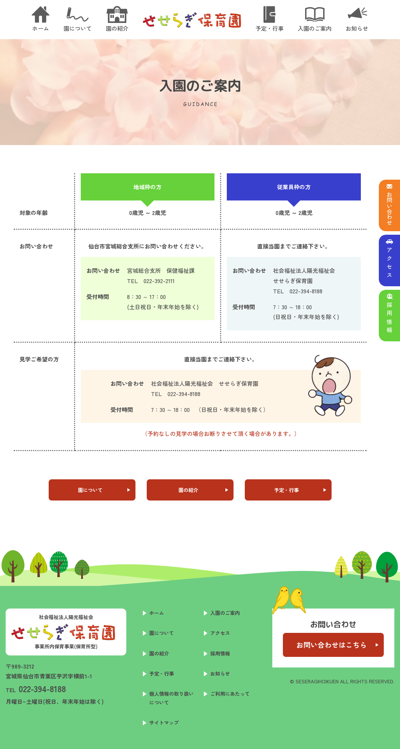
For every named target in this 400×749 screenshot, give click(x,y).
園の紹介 (188, 489)
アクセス (220, 632)
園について (90, 489)
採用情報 (220, 653)
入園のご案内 (225, 612)
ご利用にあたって (230, 693)
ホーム (156, 612)
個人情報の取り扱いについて (171, 698)
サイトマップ (164, 722)
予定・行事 (286, 489)
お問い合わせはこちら (331, 645)
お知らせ (220, 673)
